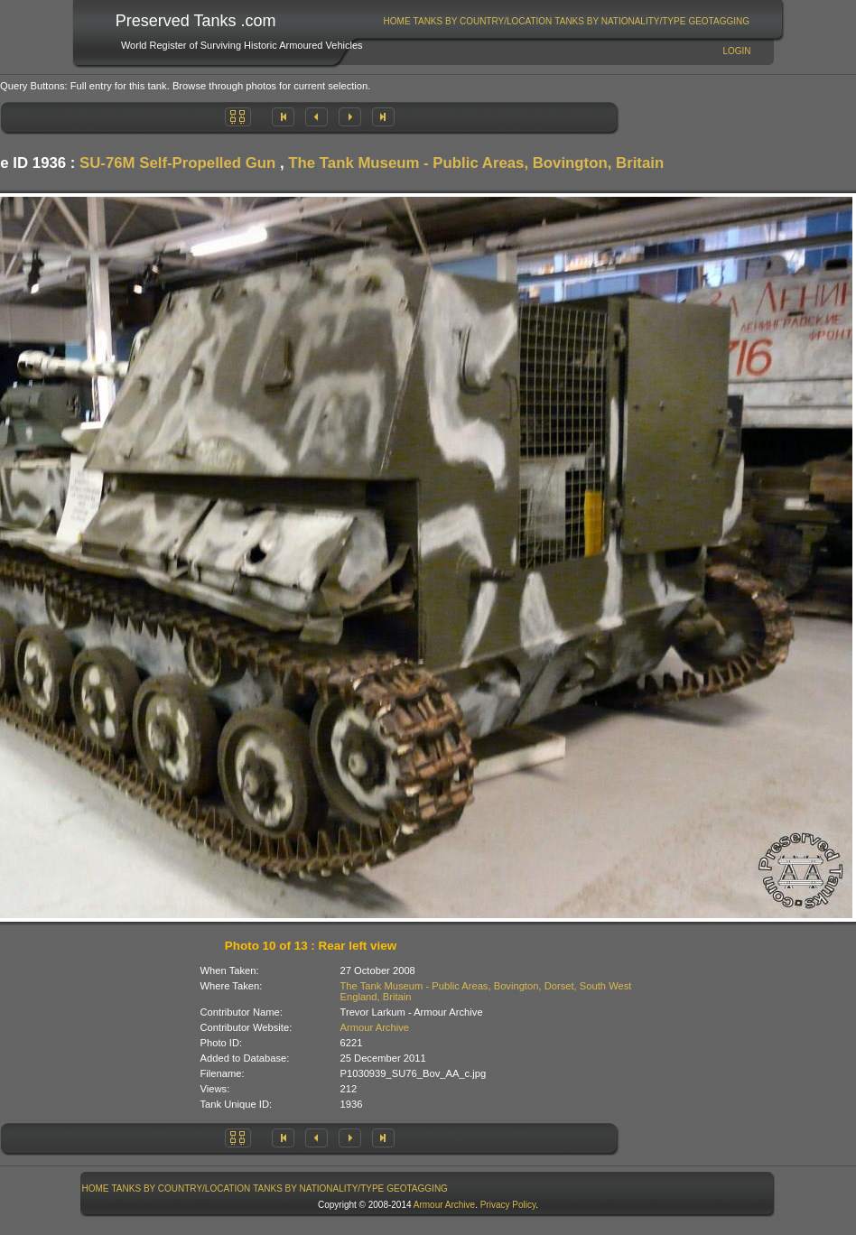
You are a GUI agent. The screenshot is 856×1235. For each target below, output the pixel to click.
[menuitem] (397, 21)
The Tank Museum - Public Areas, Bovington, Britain (476, 163)
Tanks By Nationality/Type (619, 21)
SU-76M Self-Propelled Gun (177, 163)
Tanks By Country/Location (483, 21)
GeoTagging (718, 21)
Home (397, 21)
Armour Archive (374, 1027)
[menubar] (566, 21)
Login (736, 51)
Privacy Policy (508, 1205)
